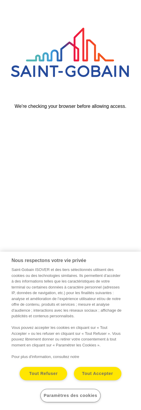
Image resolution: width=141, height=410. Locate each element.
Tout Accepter (97, 373)
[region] (70, 331)
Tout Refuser (43, 373)
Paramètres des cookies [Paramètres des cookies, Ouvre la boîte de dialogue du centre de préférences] (70, 395)
